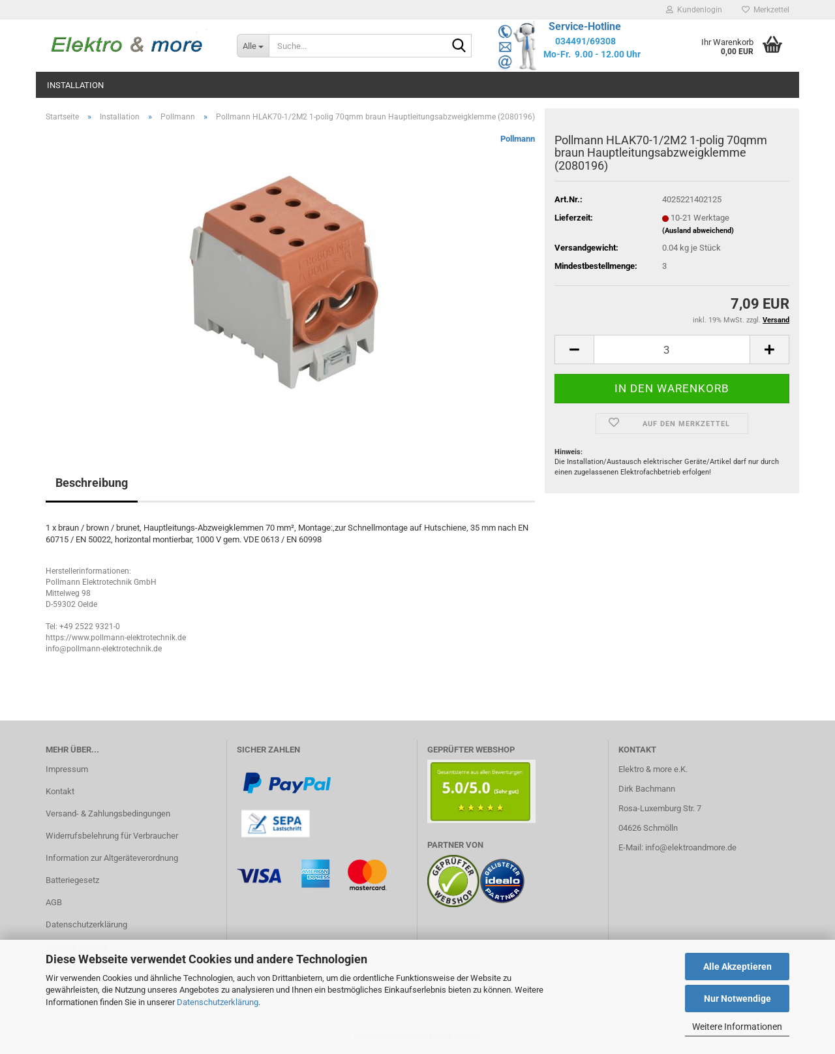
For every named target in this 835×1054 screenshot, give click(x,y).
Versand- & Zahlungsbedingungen (108, 813)
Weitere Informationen (737, 1026)
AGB (54, 902)
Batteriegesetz (72, 880)
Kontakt (60, 791)
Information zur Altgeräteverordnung (112, 858)
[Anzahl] (672, 349)
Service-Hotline (585, 26)
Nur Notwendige (737, 998)
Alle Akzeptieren (737, 966)
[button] (574, 349)
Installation (75, 85)
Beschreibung (91, 482)
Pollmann (517, 139)
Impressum (67, 769)
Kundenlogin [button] (694, 9)
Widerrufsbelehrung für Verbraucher (112, 836)
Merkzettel (765, 9)
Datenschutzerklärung (217, 1002)
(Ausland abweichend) (698, 230)
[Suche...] (253, 45)
